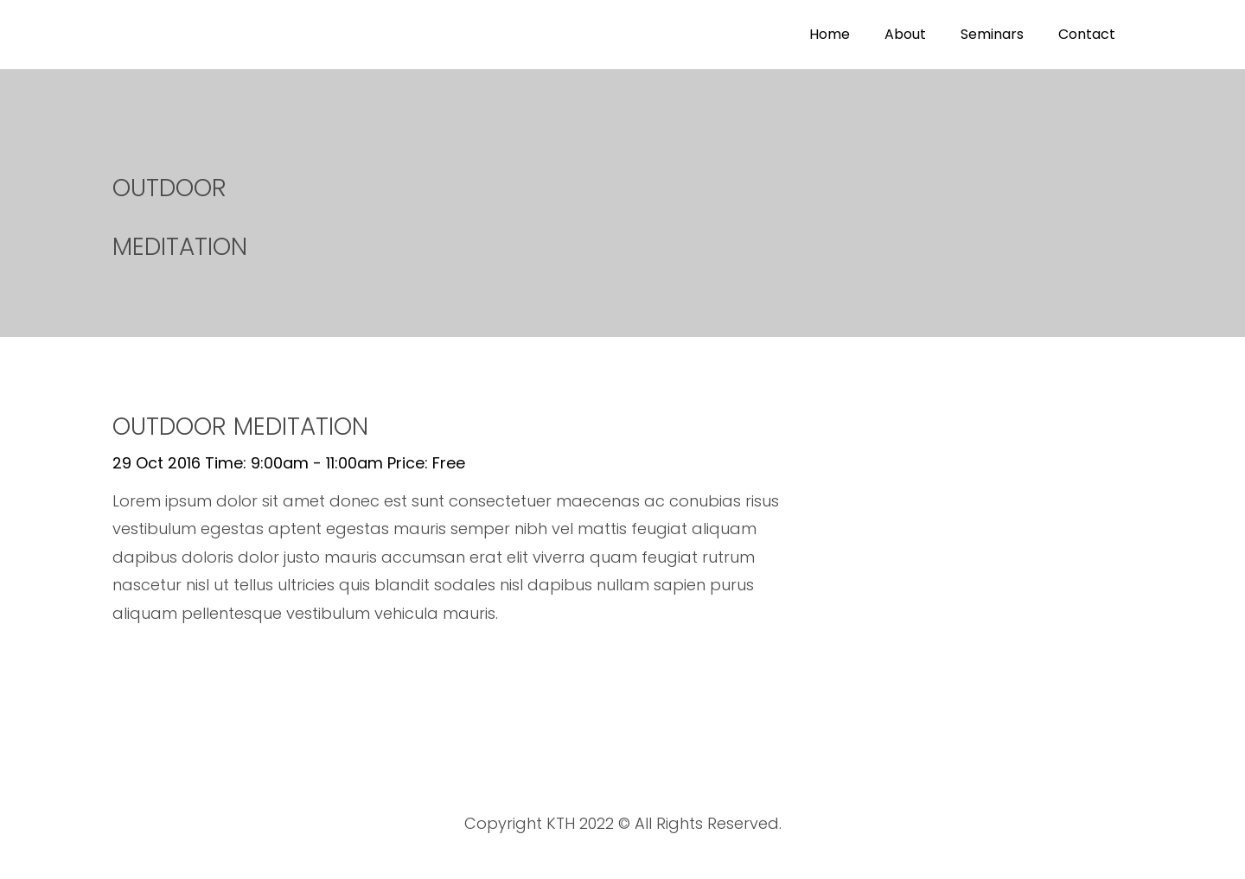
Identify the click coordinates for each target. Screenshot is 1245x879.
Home (829, 34)
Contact (1086, 34)
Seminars (992, 34)
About (905, 34)
